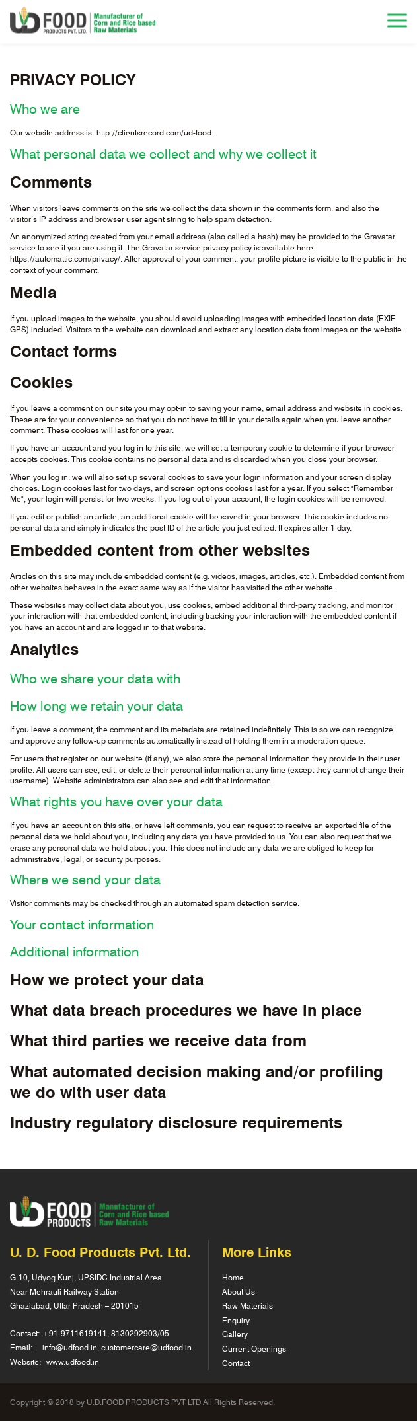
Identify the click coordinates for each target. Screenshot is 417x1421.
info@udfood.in (69, 1347)
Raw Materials (247, 1305)
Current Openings (254, 1348)
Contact (236, 1363)
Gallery (235, 1333)
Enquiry (236, 1320)
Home (233, 1277)
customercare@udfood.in (146, 1347)
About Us (238, 1291)
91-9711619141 (78, 1333)
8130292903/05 (140, 1333)
